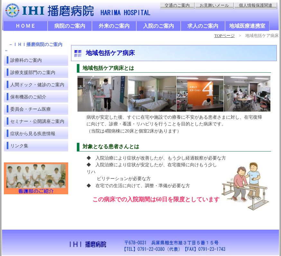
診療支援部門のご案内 (32, 72)
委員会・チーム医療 (30, 109)
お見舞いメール (214, 5)
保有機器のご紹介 (28, 96)
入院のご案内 (158, 26)
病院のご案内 (69, 26)
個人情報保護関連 (255, 5)
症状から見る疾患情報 (32, 133)
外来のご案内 (114, 26)
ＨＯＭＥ (25, 26)
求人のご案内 (202, 26)
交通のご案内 (177, 5)
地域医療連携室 (247, 26)
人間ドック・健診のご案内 (37, 84)
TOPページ (224, 35)
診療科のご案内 (26, 60)
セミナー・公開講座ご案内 (37, 121)
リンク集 (19, 145)
